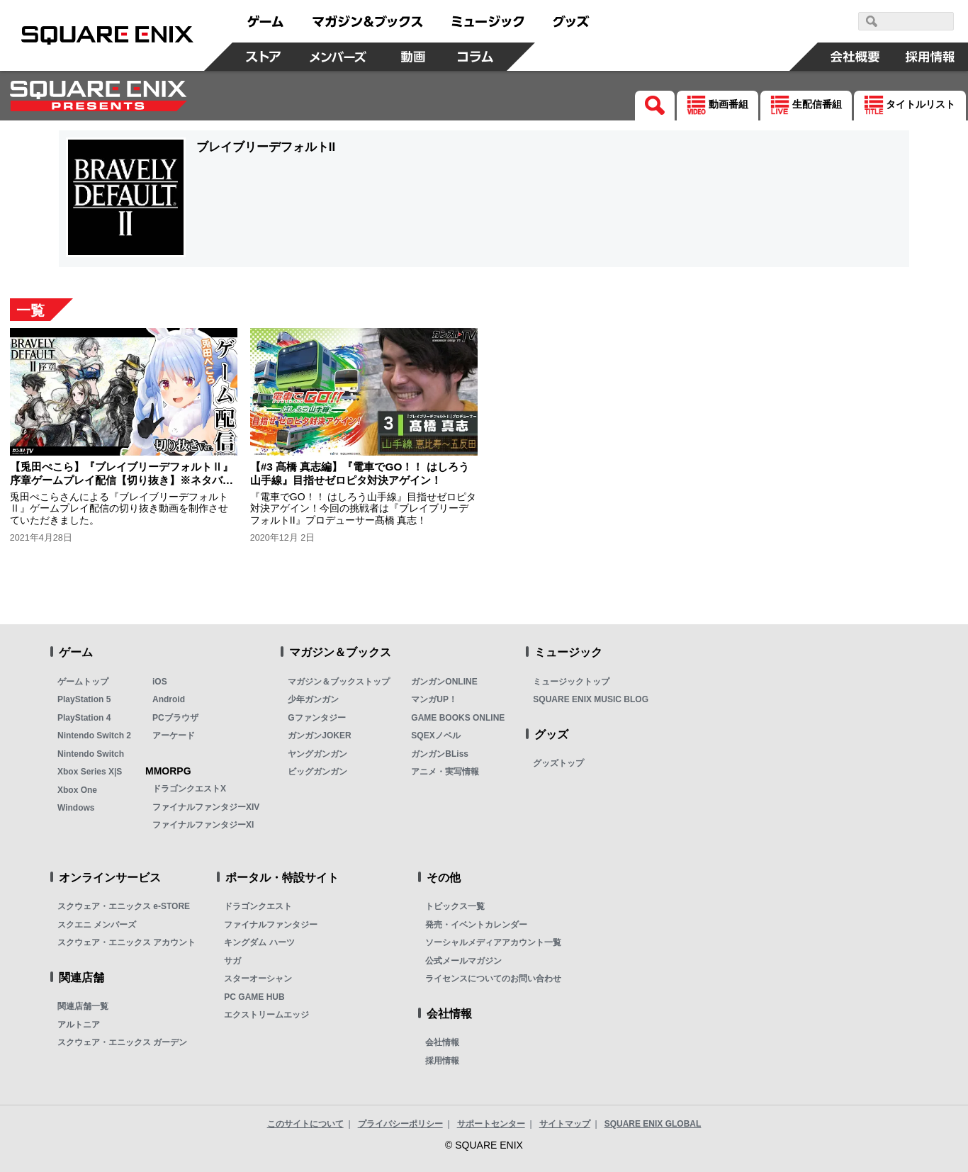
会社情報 (442, 1042)
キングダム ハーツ (259, 942)
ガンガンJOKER (319, 735)
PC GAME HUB (254, 997)
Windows (76, 808)
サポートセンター (491, 1124)
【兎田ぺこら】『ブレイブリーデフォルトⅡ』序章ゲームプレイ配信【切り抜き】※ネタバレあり (121, 480)
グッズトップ (558, 763)
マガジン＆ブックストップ (339, 682)
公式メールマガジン (463, 961)
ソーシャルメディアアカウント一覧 (493, 942)
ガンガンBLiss (439, 754)
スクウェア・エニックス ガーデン (122, 1042)
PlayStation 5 (84, 699)
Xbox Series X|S (89, 772)
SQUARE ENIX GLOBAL (653, 1124)
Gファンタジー (316, 718)
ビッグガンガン (317, 772)
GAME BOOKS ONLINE (458, 718)
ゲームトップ (82, 682)
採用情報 (442, 1061)
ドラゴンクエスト (258, 906)
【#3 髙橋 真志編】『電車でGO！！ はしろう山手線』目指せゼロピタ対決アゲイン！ (359, 473)
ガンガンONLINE (444, 682)
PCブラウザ (175, 718)
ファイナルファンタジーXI (203, 825)
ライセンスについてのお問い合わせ (493, 979)
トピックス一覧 (455, 906)
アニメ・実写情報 (445, 772)
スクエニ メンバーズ (96, 925)
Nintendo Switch (90, 754)
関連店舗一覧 (82, 1006)
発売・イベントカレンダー (476, 925)
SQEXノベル (435, 735)
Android (168, 699)
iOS (159, 682)
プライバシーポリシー (400, 1124)
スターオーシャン (258, 979)
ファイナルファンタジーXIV (205, 807)
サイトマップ (564, 1124)
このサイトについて (305, 1124)
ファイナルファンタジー (270, 925)
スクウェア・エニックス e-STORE (123, 906)
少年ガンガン (313, 699)
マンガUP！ (434, 699)
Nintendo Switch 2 (94, 735)
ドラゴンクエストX (189, 789)
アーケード (173, 735)
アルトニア (78, 1025)
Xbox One (77, 790)
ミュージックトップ (571, 682)
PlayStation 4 (84, 718)
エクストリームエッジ (266, 1015)
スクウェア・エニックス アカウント (126, 942)
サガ (232, 961)
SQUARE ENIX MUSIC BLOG (590, 699)
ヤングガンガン (317, 754)
